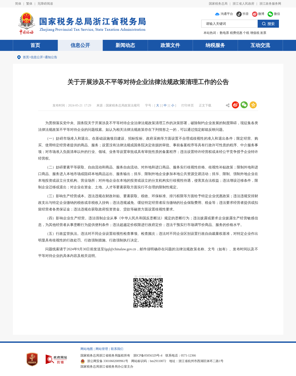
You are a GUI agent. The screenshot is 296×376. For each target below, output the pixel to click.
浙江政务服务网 (270, 3)
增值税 (254, 33)
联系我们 (117, 349)
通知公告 (51, 57)
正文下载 (205, 105)
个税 (246, 33)
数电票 (224, 33)
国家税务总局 (218, 3)
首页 (35, 45)
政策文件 (170, 45)
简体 (18, 3)
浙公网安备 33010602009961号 (104, 361)
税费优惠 (236, 33)
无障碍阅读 (45, 3)
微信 (274, 13)
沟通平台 (224, 13)
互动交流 (260, 45)
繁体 (29, 3)
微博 (258, 13)
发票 (263, 33)
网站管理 (102, 349)
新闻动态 (125, 45)
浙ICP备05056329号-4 (147, 355)
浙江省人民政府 (243, 3)
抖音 (242, 13)
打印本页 (187, 105)
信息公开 (80, 45)
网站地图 (86, 349)
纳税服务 (215, 45)
